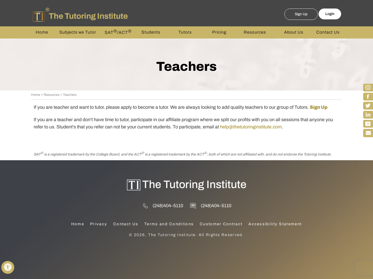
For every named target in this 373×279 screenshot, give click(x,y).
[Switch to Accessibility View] (7, 267)
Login (329, 14)
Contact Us (328, 32)
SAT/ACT (118, 32)
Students (150, 32)
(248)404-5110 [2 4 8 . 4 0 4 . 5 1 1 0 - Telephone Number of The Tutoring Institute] (168, 205)
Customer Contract (221, 224)
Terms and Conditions (169, 224)
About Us (293, 32)
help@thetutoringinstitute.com (251, 126)
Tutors (185, 32)
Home (42, 32)
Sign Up (301, 14)
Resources (255, 32)
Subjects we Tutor (77, 32)
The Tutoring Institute (194, 184)
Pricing (219, 32)
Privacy (98, 224)
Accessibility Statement (275, 224)
